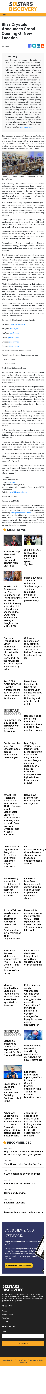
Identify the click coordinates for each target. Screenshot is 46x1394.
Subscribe (23, 1343)
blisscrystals (14, 329)
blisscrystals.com (26, 127)
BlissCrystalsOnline (18, 324)
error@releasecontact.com (21, 513)
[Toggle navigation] (4, 14)
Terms (4, 1311)
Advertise (5, 1318)
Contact (5, 1321)
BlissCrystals (14, 333)
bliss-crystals (14, 342)
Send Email (10, 482)
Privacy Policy (7, 1315)
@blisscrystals (13, 337)
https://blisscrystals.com (18, 492)
